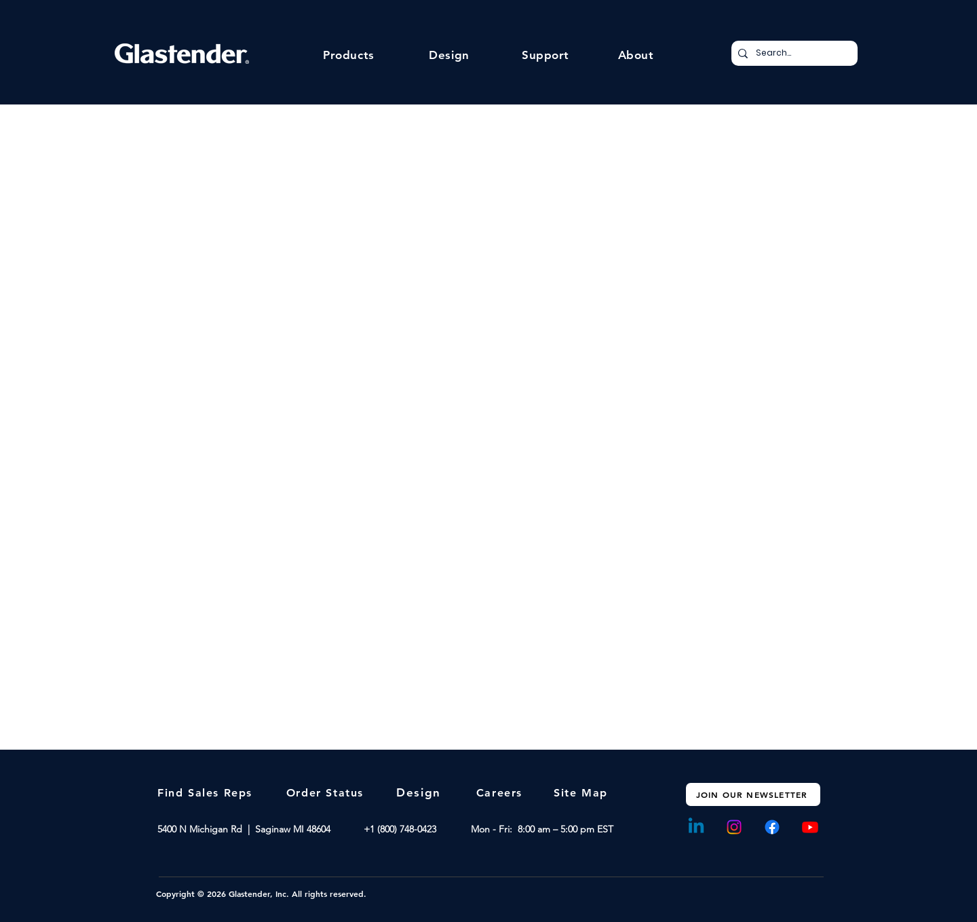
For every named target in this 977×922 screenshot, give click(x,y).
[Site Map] (582, 792)
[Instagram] (734, 827)
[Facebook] (772, 827)
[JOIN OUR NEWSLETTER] (753, 794)
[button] (348, 55)
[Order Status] (326, 792)
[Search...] (792, 53)
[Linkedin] (696, 827)
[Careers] (500, 792)
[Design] (420, 792)
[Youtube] (810, 827)
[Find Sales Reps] (206, 792)
